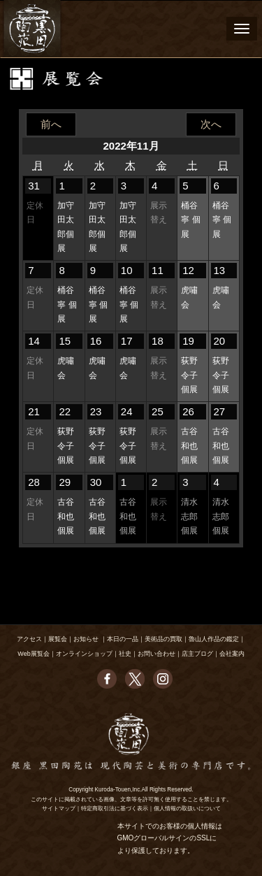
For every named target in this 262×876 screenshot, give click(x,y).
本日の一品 (122, 639)
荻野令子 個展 (189, 375)
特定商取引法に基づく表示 (114, 808)
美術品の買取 (163, 639)
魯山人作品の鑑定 (214, 639)
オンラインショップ (84, 653)
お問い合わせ (156, 653)
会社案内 (232, 653)
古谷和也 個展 (189, 445)
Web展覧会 (33, 653)
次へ (211, 124)
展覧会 (57, 639)
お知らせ (86, 639)
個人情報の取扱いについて (187, 808)
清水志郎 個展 (189, 516)
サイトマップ (58, 808)
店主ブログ (197, 653)
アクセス (29, 639)
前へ (51, 124)
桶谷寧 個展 (190, 220)
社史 (125, 653)
